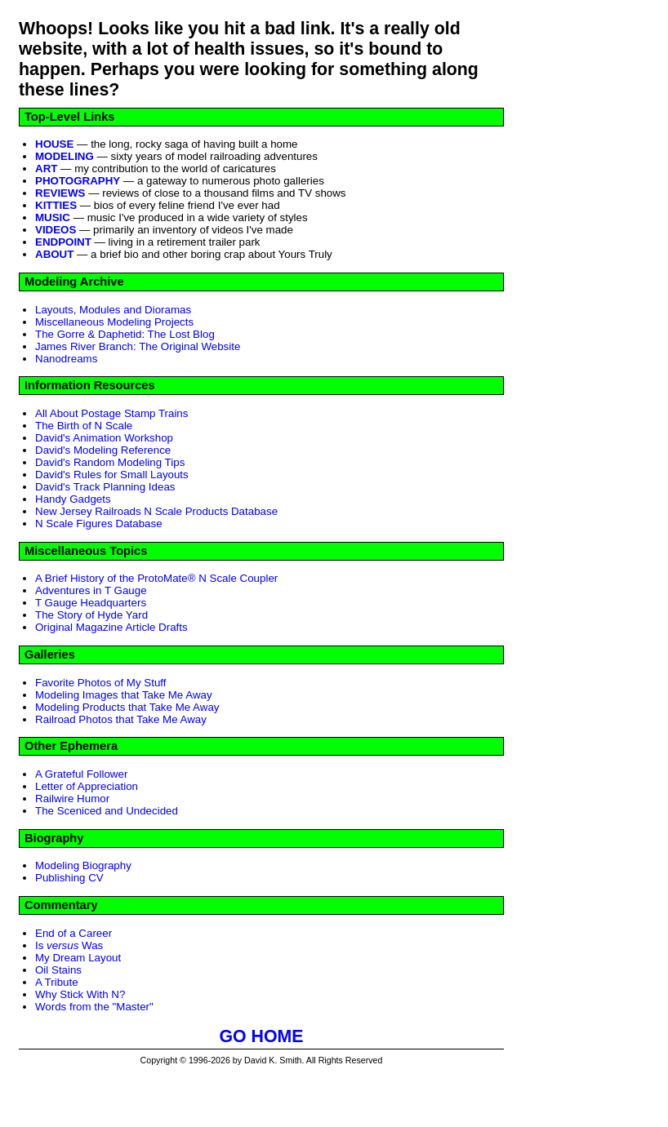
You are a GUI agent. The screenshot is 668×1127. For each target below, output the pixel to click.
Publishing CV (69, 878)
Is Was (69, 945)
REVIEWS (60, 193)
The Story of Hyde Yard (91, 615)
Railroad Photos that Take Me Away (121, 719)
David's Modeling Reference (103, 450)
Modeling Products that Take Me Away (127, 707)
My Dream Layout (78, 958)
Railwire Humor (72, 798)
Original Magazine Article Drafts (111, 627)
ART (46, 168)
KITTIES (56, 205)
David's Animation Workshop (104, 438)
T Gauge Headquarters (90, 603)
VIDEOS (55, 230)
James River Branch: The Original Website (137, 346)
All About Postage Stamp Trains (111, 413)
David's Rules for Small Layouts (112, 474)
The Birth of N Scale (83, 425)
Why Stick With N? (80, 994)
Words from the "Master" (94, 1007)
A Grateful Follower (81, 774)
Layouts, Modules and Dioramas (113, 310)
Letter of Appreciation (86, 786)
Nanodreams (66, 359)
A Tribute (56, 982)
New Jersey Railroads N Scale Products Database (156, 511)
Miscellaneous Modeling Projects (114, 322)
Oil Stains (58, 970)
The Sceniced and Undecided (106, 811)
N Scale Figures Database (99, 523)
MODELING (64, 156)
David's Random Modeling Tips (110, 462)
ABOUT (54, 254)
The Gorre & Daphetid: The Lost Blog (125, 334)
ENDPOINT (63, 242)
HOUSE (54, 144)
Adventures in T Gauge (91, 590)
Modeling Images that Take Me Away (123, 695)
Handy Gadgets (73, 499)
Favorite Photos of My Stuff (101, 683)
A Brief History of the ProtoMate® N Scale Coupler (156, 578)
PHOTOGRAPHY (77, 181)
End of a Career (73, 933)
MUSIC (52, 217)
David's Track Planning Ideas (105, 487)
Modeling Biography (83, 865)
